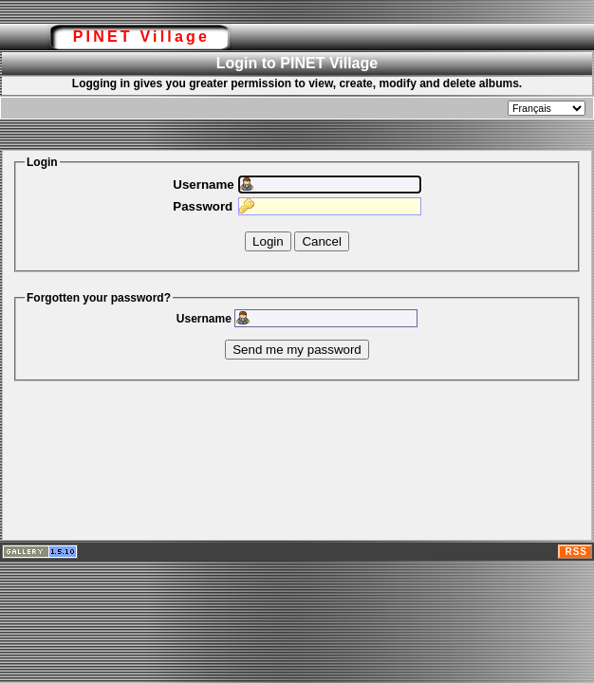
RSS (576, 551)
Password (202, 206)
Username (203, 184)
